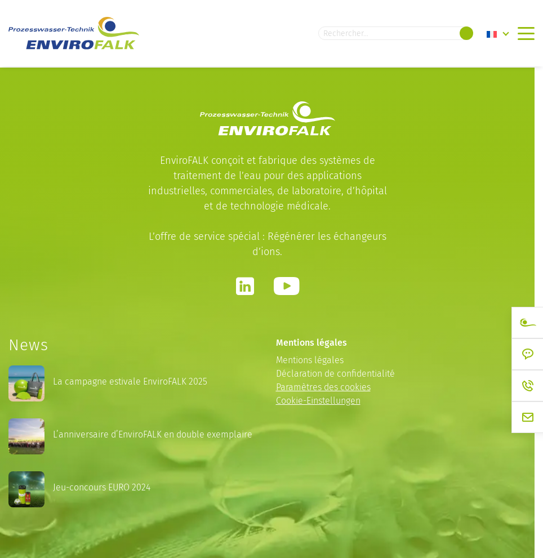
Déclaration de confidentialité (335, 373)
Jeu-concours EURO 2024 (101, 487)
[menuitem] (498, 34)
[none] (498, 34)
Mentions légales (310, 360)
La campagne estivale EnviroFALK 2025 (130, 381)
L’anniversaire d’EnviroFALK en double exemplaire (152, 434)
